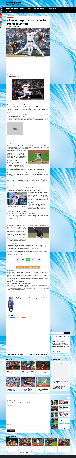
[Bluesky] (1, 23)
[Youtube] (1, 21)
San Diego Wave (36, 8)
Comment (9, 405)
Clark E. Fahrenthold (18, 26)
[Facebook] (8, 76)
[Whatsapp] (18, 76)
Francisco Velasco (52, 451)
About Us (8, 8)
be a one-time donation (31, 264)
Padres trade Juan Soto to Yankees (17, 353)
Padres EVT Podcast (10, 11)
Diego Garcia (14, 451)
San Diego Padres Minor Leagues (53, 8)
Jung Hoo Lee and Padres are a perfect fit (38, 353)
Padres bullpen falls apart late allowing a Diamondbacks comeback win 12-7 (13, 372)
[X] (10, 76)
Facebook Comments (19, 400)
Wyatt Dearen (26, 452)
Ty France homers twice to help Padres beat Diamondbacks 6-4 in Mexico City (28, 372)
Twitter (52, 433)
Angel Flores (13, 390)
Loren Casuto (43, 391)
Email (30, 420)
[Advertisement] (28, 66)
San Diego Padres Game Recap (26, 385)
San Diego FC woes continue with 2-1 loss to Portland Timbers (60, 347)
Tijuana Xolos (42, 8)
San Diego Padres (14, 8)
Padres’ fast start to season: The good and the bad (12, 389)
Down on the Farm (61, 400)
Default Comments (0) (11, 400)
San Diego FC (28, 8)
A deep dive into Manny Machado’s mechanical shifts (42, 372)
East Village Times (13, 3)
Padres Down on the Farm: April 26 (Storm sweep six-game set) (60, 337)
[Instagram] (1, 18)
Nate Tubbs (64, 451)
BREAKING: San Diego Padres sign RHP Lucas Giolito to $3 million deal (42, 389)
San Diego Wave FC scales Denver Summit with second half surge (60, 350)
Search (52, 330)
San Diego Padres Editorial (11, 385)
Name (8, 420)
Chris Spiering (28, 390)
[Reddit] (16, 76)
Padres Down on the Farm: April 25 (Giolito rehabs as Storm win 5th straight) (60, 344)
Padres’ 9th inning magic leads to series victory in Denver (28, 389)
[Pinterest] (14, 76)
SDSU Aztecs (22, 8)
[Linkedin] (12, 76)
